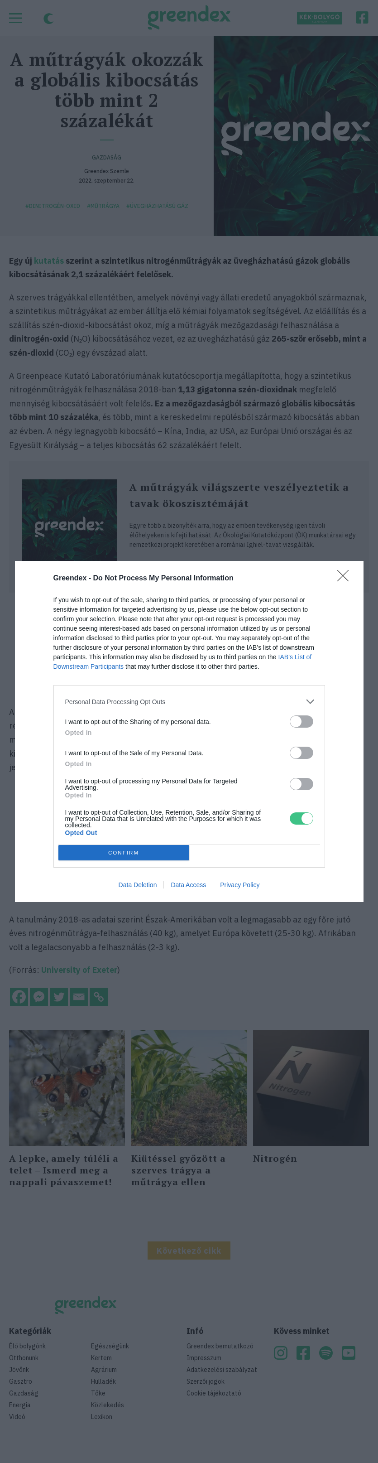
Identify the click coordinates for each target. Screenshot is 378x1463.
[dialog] (189, 731)
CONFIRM (124, 853)
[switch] (301, 721)
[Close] (345, 578)
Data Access (188, 884)
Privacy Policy (239, 884)
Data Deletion (138, 884)
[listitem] (189, 701)
